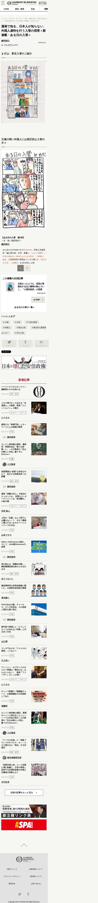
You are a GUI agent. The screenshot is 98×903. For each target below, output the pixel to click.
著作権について (36, 876)
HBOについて (12, 869)
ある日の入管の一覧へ (24, 307)
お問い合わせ (36, 884)
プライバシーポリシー (12, 876)
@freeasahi (27, 250)
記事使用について (35, 869)
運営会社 (12, 884)
